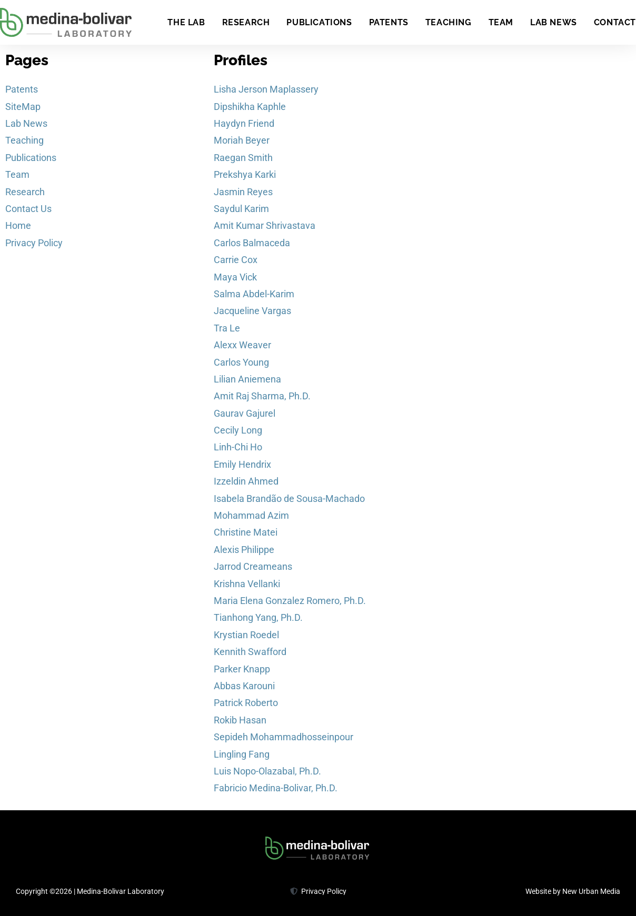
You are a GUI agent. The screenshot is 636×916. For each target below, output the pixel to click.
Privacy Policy (34, 242)
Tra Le (227, 328)
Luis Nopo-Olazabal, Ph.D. (267, 771)
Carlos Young (241, 362)
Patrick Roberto (246, 702)
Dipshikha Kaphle (250, 106)
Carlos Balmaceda (252, 242)
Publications (319, 22)
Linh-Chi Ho (238, 446)
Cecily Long (238, 430)
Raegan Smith (243, 157)
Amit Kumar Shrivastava (264, 225)
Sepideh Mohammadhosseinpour (283, 736)
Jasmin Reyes (243, 191)
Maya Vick (235, 277)
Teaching (448, 22)
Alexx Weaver (242, 344)
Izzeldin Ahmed (246, 481)
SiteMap (23, 106)
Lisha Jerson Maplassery (266, 89)
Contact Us (28, 208)
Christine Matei (245, 532)
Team (501, 22)
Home (18, 225)
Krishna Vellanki (247, 583)
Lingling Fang (242, 754)
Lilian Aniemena (247, 379)
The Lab (186, 22)
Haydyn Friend (244, 123)
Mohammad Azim (251, 515)
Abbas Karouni (244, 685)
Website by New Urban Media (572, 891)
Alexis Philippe (244, 549)
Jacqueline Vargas (252, 310)
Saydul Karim (241, 208)
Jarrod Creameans (253, 566)
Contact (615, 22)
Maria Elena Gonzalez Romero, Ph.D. (290, 600)
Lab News (553, 22)
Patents (389, 22)
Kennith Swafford (250, 651)
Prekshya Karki (245, 174)
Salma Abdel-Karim (254, 293)
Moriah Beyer (242, 140)
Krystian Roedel (246, 634)
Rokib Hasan (240, 720)
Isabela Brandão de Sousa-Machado (289, 498)
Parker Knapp (242, 669)
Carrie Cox (235, 259)
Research (246, 22)
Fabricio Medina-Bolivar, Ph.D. (275, 787)
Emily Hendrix (242, 464)
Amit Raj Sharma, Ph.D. (262, 395)
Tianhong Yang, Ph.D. (258, 617)
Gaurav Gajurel (244, 413)
